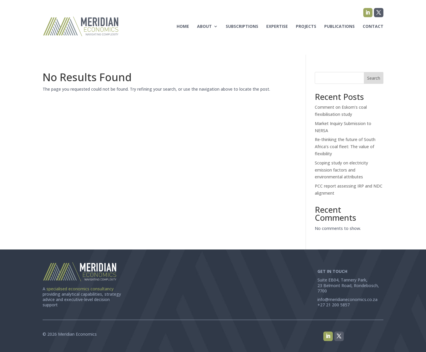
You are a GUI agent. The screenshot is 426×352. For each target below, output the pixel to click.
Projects (306, 26)
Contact (373, 26)
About (204, 26)
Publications (339, 26)
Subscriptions (242, 26)
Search (373, 78)
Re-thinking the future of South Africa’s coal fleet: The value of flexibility (345, 146)
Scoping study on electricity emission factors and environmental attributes (341, 170)
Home (183, 26)
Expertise (277, 26)
